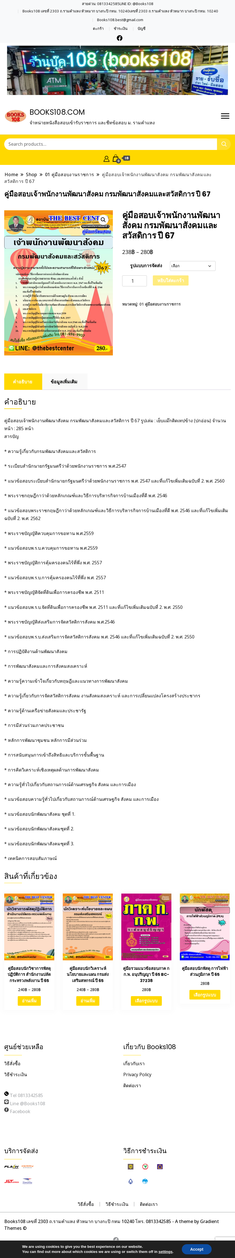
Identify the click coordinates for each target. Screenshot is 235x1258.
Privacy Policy (137, 1074)
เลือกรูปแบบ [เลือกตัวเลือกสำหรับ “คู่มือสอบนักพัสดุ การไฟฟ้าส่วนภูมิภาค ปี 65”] (205, 995)
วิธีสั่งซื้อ (12, 1063)
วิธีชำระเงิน (15, 1074)
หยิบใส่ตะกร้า (170, 280)
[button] (103, 220)
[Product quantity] (134, 280)
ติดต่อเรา (132, 1085)
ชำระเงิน (120, 28)
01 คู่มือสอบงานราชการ (160, 304)
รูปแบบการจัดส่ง (146, 265)
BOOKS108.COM (57, 112)
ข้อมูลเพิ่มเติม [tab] (64, 382)
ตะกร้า (98, 28)
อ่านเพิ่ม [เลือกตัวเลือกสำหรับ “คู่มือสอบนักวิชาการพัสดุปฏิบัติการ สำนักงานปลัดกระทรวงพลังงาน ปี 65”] (29, 1000)
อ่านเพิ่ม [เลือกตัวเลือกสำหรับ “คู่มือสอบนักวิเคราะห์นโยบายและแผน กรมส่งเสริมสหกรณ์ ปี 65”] (87, 1000)
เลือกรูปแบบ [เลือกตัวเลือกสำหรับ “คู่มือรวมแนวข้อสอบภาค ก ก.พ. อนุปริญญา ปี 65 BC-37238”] (146, 1000)
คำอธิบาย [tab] (22, 382)
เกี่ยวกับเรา (134, 1063)
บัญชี (142, 28)
